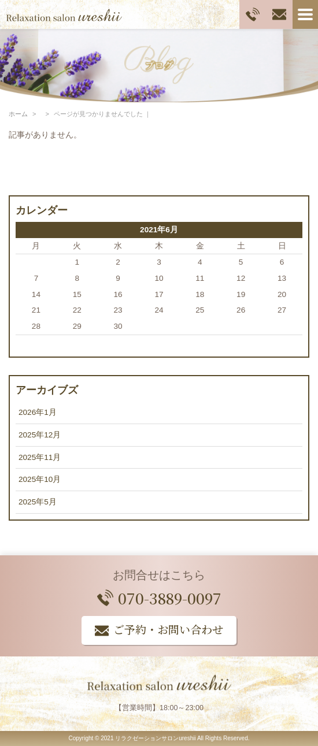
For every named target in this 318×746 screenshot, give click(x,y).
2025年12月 (40, 434)
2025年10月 (40, 479)
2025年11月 (40, 457)
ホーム (18, 113)
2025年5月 (38, 502)
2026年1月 (38, 412)
